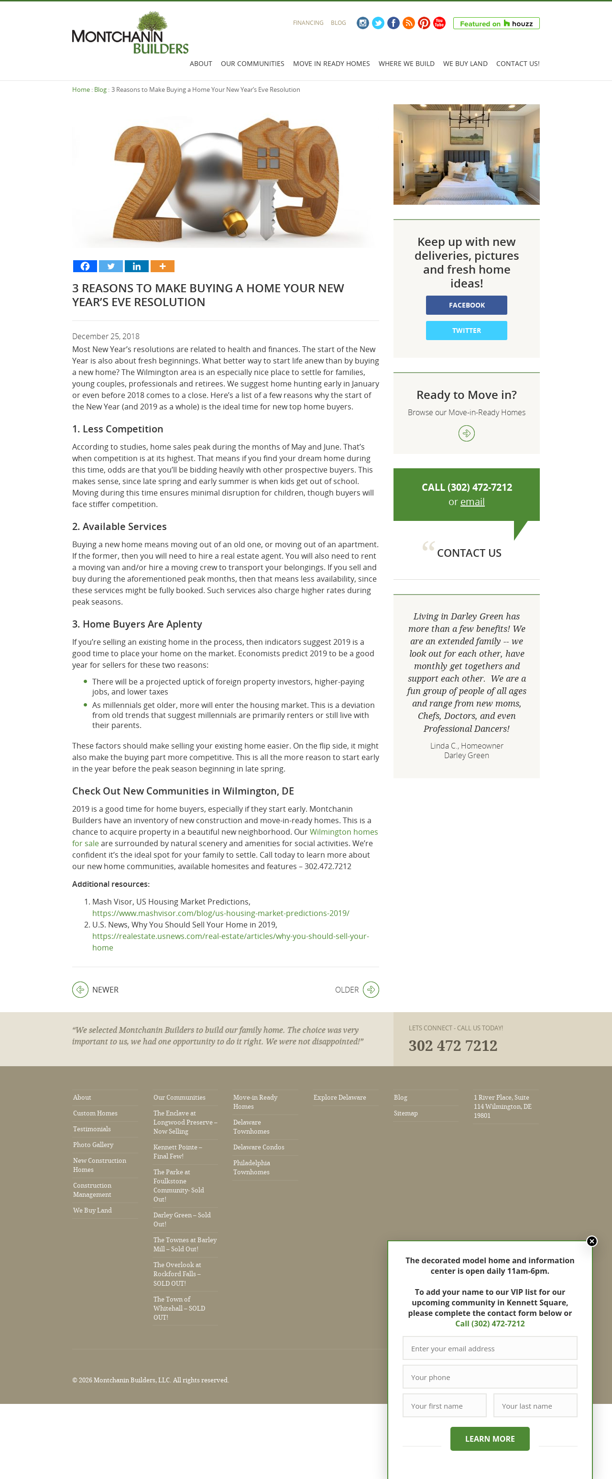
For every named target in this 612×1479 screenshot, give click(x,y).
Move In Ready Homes (331, 63)
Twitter (378, 23)
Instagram (363, 23)
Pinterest (424, 23)
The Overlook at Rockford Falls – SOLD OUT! (177, 1274)
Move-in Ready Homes (255, 1102)
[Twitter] (111, 266)
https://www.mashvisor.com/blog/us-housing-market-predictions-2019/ (221, 913)
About (201, 63)
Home (81, 89)
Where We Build (407, 63)
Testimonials (92, 1129)
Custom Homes (95, 1113)
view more (467, 433)
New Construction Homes (99, 1165)
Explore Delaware (340, 1097)
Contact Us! (518, 63)
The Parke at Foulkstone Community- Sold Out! (178, 1186)
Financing (308, 23)
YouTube (439, 23)
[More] (163, 266)
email (472, 501)
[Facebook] (85, 266)
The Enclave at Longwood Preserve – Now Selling (185, 1122)
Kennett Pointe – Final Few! (177, 1152)
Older (357, 990)
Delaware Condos (258, 1147)
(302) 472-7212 (480, 487)
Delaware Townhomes (251, 1127)
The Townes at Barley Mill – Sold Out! (185, 1244)
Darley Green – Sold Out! (182, 1220)
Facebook (393, 23)
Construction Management (92, 1190)
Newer (95, 990)
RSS (409, 23)
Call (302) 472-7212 (490, 1323)
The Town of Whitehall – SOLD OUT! (179, 1308)
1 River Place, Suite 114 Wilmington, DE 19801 (503, 1106)
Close (592, 1241)
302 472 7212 (453, 1046)
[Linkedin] (137, 266)
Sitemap (406, 1113)
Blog (338, 23)
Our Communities (252, 63)
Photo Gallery (93, 1144)
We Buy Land (465, 63)
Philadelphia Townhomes (251, 1167)
